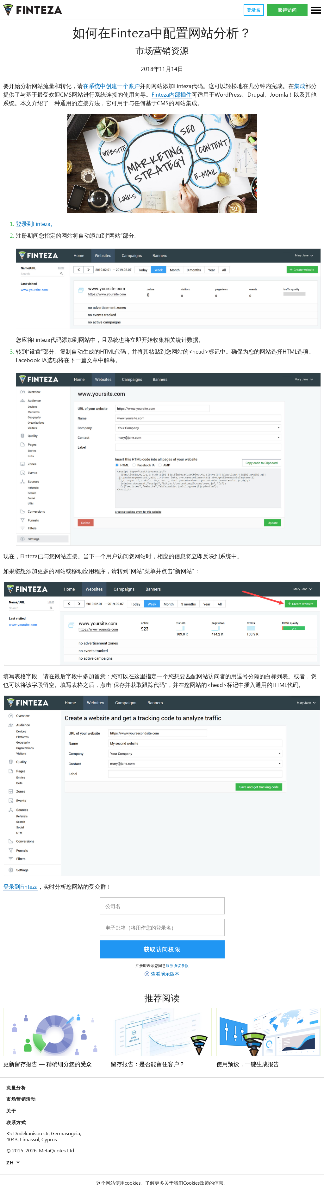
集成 (302, 86)
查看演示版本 (165, 973)
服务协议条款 (177, 965)
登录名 (253, 10)
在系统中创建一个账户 (111, 86)
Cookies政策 (197, 1183)
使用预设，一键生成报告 (247, 1064)
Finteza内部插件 (174, 94)
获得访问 (287, 10)
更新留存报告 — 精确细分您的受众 (47, 1064)
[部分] (316, 10)
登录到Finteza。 (37, 224)
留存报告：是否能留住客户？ (148, 1064)
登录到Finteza (21, 886)
